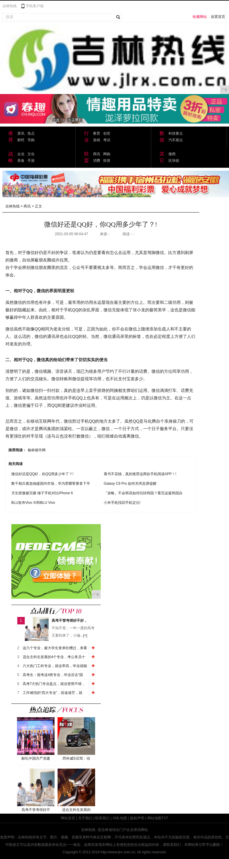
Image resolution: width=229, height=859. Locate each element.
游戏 (96, 140)
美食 (20, 160)
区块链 (173, 160)
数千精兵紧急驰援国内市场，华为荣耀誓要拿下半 (50, 483)
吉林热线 (9, 6)
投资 (106, 160)
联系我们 (102, 818)
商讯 (96, 154)
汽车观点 (175, 140)
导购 (31, 140)
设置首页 (218, 17)
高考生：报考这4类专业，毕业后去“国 (53, 675)
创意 (106, 133)
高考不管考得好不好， (69, 620)
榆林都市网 (37, 450)
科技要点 (175, 133)
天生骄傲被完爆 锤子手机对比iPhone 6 (42, 493)
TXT (165, 818)
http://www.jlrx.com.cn (117, 852)
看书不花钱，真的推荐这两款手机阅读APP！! (140, 474)
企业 (20, 154)
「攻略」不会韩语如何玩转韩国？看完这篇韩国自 (143, 493)
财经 (20, 140)
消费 (96, 160)
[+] (85, 635)
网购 (106, 154)
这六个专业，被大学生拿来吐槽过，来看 (55, 648)
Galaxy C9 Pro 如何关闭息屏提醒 (130, 483)
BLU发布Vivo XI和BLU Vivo (33, 503)
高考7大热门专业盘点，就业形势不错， (54, 684)
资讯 (20, 133)
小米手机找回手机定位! (122, 503)
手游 (31, 160)
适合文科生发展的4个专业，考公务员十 (54, 657)
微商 (172, 154)
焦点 (31, 133)
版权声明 (137, 818)
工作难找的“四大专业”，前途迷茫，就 (52, 693)
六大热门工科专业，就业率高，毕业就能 (55, 666)
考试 (106, 140)
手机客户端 (35, 6)
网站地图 (154, 818)
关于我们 (85, 818)
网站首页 (68, 818)
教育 (96, 133)
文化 (31, 154)
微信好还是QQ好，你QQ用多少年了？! (42, 474)
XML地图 (119, 818)
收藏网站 (200, 17)
